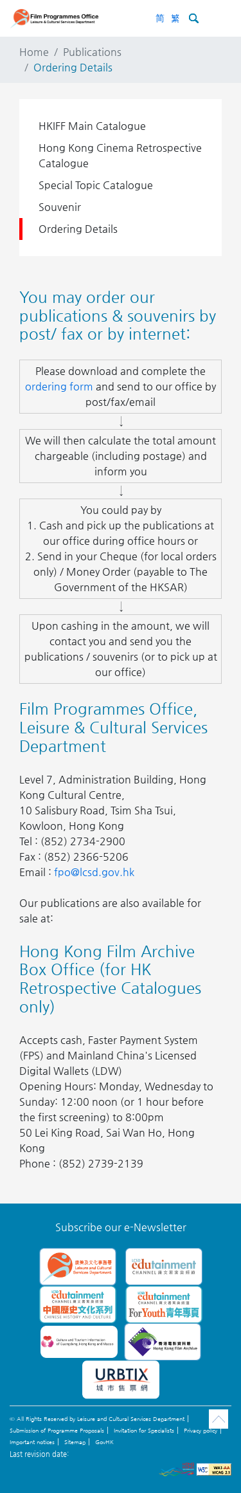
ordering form (59, 386)
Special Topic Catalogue (96, 185)
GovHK (104, 1442)
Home (34, 52)
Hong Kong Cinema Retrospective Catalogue (120, 155)
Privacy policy (200, 1430)
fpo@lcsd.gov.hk (94, 872)
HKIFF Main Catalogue (92, 126)
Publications (92, 52)
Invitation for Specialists (144, 1430)
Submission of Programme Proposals (57, 1430)
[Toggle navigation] (218, 18)
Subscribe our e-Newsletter (120, 1227)
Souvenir (60, 207)
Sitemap (74, 1442)
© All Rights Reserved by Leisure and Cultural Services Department (97, 1419)
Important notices (32, 1442)
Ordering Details (78, 229)
